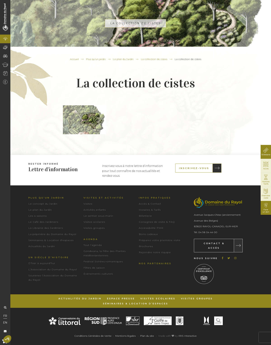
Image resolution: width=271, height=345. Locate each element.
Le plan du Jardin (123, 59)
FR (5, 316)
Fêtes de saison (94, 267)
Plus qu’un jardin (96, 59)
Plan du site (147, 335)
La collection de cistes (154, 59)
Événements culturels (98, 273)
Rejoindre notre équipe (155, 252)
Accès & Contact (150, 203)
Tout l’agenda (92, 245)
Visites (87, 203)
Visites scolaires (94, 221)
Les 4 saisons (37, 215)
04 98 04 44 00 (207, 232)
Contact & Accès (214, 245)
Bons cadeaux (148, 234)
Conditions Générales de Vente (92, 335)
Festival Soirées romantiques (103, 261)
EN (5, 322)
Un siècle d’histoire (48, 257)
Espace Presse (121, 298)
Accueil (74, 59)
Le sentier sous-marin (98, 215)
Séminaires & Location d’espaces (51, 240)
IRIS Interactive (187, 335)
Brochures (146, 246)
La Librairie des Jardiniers (45, 227)
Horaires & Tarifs (150, 209)
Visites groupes (94, 227)
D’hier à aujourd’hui (41, 263)
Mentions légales (125, 335)
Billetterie (145, 215)
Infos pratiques (155, 197)
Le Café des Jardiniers (43, 221)
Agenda (90, 239)
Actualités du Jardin (41, 246)
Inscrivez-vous (194, 168)
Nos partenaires (155, 263)
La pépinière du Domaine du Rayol (52, 234)
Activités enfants (94, 209)
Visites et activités (103, 197)
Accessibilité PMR (151, 227)
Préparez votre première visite (159, 240)
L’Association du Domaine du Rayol (52, 269)
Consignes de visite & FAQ (157, 221)
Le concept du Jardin (42, 203)
